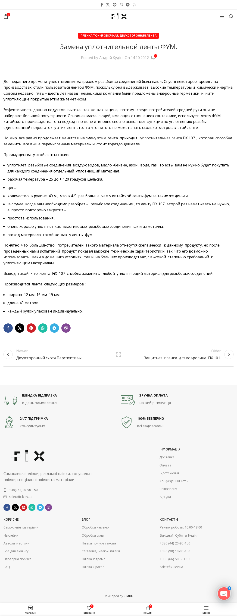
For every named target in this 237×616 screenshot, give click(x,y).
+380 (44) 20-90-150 (175, 543)
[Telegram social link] (127, 4)
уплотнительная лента (161, 138)
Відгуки (165, 496)
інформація (170, 449)
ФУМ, (90, 87)
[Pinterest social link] (114, 4)
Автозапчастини (16, 543)
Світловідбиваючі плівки (101, 551)
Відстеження (169, 473)
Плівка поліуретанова (99, 543)
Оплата (165, 465)
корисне (11, 519)
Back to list (118, 354)
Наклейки (10, 535)
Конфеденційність (173, 481)
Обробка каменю (95, 527)
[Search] (231, 16)
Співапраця (168, 489)
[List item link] (51, 489)
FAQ (6, 567)
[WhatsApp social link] (121, 4)
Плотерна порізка (17, 559)
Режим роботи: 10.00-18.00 (181, 527)
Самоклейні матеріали (20, 527)
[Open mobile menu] (222, 16)
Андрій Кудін (110, 57)
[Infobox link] (59, 400)
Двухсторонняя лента (137, 35)
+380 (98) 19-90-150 (175, 551)
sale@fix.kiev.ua (171, 567)
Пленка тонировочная (99, 35)
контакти (169, 519)
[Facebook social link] (101, 4)
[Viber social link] (134, 4)
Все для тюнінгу (15, 551)
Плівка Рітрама (93, 559)
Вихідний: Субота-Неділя (179, 535)
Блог (86, 519)
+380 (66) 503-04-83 (175, 559)
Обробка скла (93, 535)
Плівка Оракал (93, 567)
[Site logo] (118, 16)
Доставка (167, 457)
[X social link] (107, 4)
